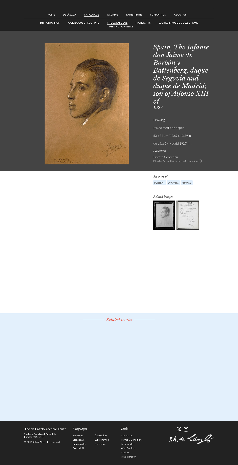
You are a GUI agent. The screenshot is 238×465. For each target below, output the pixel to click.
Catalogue (91, 14)
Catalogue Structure (83, 22)
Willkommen (102, 439)
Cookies (125, 452)
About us (180, 14)
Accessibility (128, 443)
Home (51, 14)
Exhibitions (134, 14)
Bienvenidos (79, 443)
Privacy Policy (128, 456)
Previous (198, 40)
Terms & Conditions (132, 439)
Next (211, 40)
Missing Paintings (121, 26)
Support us (158, 14)
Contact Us (127, 435)
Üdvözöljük (101, 435)
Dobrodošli (78, 448)
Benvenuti (100, 443)
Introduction (50, 22)
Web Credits (128, 448)
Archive (112, 14)
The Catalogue (117, 22)
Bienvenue (79, 439)
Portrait (159, 182)
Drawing (173, 182)
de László (69, 14)
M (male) (187, 182)
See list (204, 40)
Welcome (78, 435)
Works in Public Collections (178, 22)
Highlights (143, 22)
